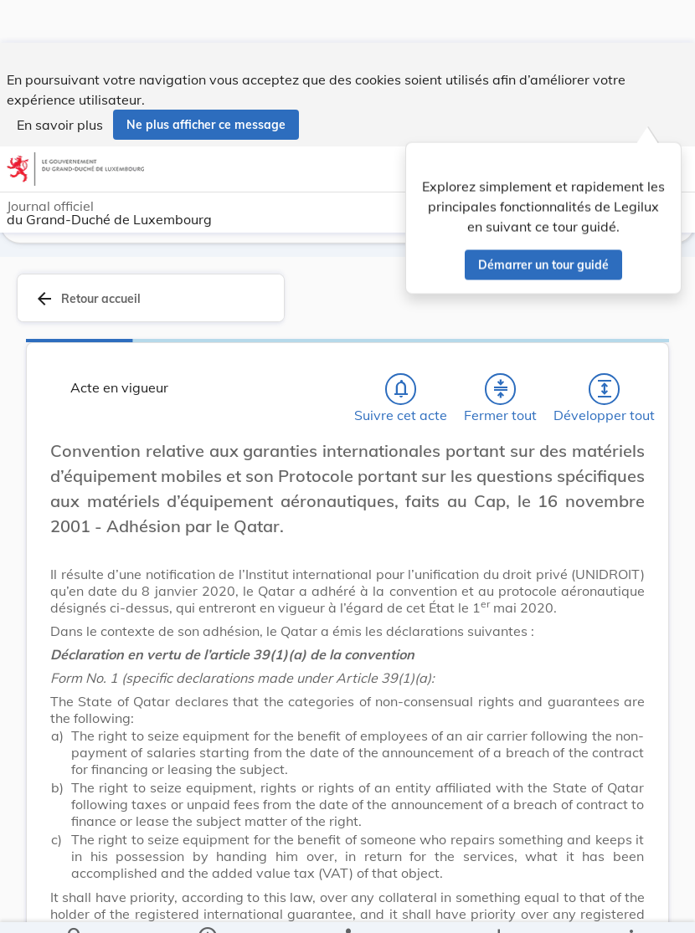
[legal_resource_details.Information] (207, 906)
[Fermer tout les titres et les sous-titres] (501, 389)
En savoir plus (60, 82)
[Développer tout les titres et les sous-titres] (604, 389)
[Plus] (630, 906)
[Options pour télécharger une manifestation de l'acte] (499, 906)
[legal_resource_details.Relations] (348, 906)
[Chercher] (75, 906)
